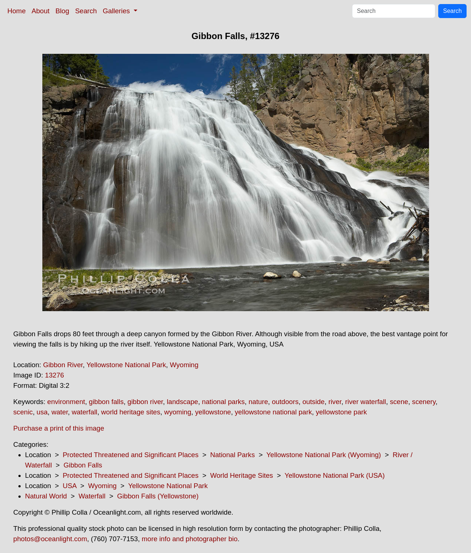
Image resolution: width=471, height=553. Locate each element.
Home (16, 11)
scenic (23, 412)
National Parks (232, 455)
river (334, 402)
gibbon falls (106, 402)
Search (86, 11)
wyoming (177, 412)
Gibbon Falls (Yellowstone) (157, 496)
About (41, 11)
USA (69, 486)
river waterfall (365, 402)
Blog (62, 11)
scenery (424, 402)
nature (258, 402)
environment (66, 402)
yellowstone (213, 412)
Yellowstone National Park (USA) (335, 475)
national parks (223, 402)
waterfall (84, 412)
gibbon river (145, 402)
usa (42, 412)
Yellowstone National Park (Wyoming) (323, 455)
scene (399, 402)
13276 (54, 375)
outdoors (285, 402)
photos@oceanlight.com (50, 539)
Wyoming (184, 365)
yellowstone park (341, 412)
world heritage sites (131, 412)
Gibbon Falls (83, 465)
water (60, 412)
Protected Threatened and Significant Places (130, 455)
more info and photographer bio (190, 539)
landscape (182, 402)
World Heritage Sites (241, 475)
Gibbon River (63, 365)
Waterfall (91, 496)
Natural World (46, 496)
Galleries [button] (117, 11)
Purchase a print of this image (58, 428)
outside (313, 402)
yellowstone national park (273, 412)
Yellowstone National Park (126, 365)
